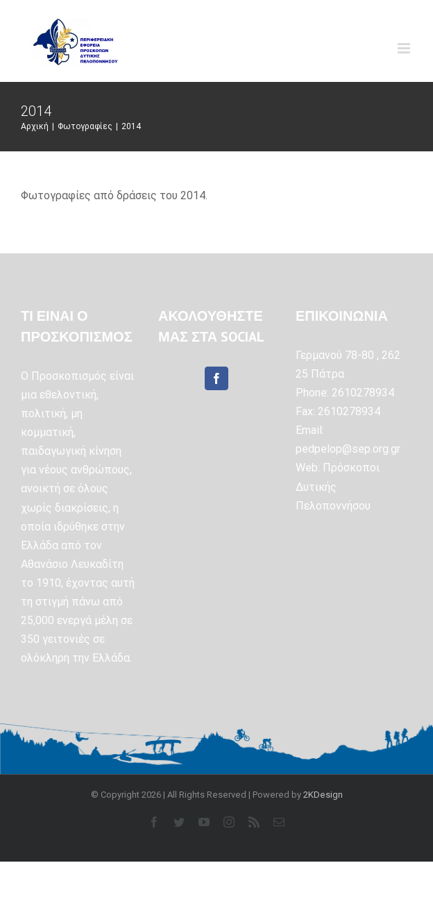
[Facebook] (216, 378)
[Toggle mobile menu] (405, 48)
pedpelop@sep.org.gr (348, 448)
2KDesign (323, 794)
